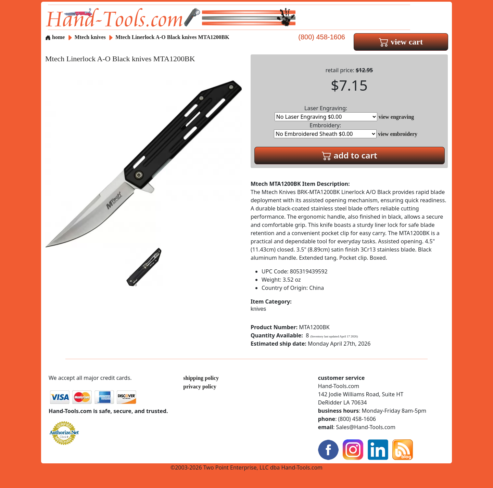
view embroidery (397, 134)
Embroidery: (325, 129)
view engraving (396, 117)
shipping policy (201, 378)
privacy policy (199, 386)
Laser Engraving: (326, 112)
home (55, 37)
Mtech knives (90, 37)
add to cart (349, 155)
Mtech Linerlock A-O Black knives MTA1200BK (172, 37)
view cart (401, 42)
